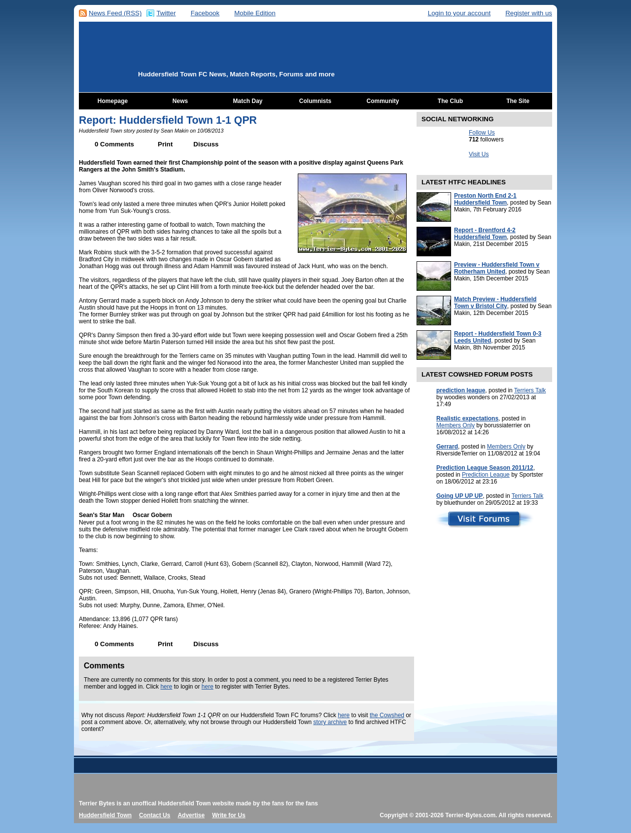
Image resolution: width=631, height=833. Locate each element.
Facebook (205, 13)
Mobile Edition (255, 13)
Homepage (113, 101)
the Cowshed (387, 715)
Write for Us (228, 815)
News (180, 101)
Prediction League (486, 474)
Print (165, 144)
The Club (450, 101)
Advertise (191, 815)
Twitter (165, 13)
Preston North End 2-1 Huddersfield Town (485, 199)
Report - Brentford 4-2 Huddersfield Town (485, 234)
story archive (330, 722)
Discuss (205, 144)
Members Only (455, 425)
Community (383, 101)
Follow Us (482, 132)
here (166, 686)
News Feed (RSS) (115, 13)
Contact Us (154, 815)
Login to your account (459, 13)
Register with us (528, 13)
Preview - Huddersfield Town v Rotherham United (496, 268)
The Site (517, 101)
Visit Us (479, 154)
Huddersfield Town (105, 815)
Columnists (315, 101)
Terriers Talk (530, 390)
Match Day (247, 101)
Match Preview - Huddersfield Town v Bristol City (495, 303)
